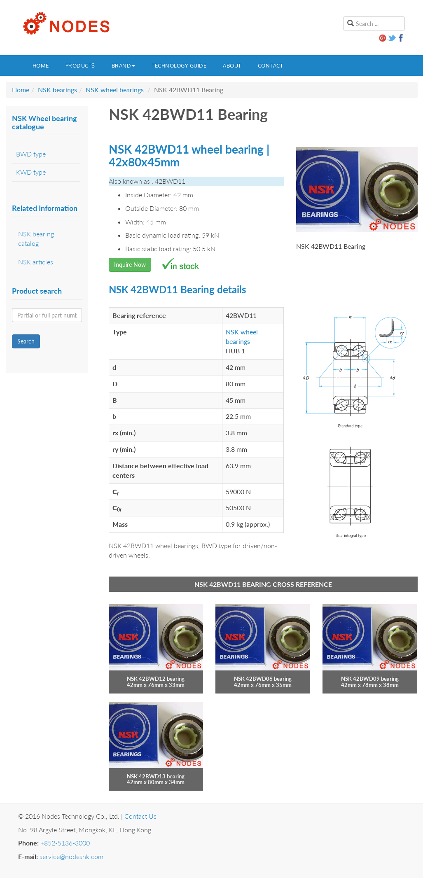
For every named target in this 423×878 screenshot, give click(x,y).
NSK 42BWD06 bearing (263, 678)
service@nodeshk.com (71, 856)
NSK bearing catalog (36, 238)
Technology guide (179, 65)
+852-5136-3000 (65, 843)
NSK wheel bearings (115, 89)
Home (41, 65)
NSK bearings (57, 89)
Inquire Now (130, 264)
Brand (124, 65)
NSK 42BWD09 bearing (370, 678)
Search (26, 341)
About (232, 65)
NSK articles (35, 262)
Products (80, 65)
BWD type (31, 154)
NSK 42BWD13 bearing (156, 776)
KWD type (31, 172)
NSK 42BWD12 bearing (156, 678)
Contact (270, 65)
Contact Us (140, 816)
